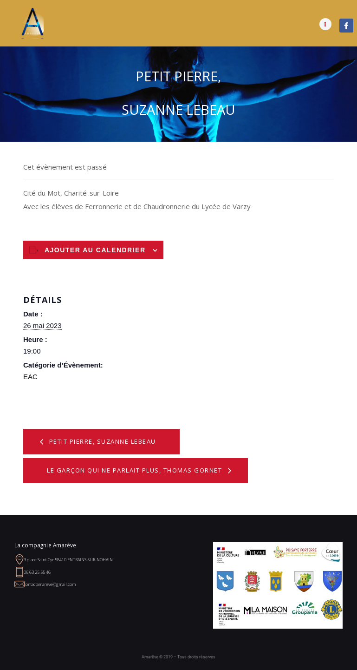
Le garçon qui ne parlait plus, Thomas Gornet (135, 470)
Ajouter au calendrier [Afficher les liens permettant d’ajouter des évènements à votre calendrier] (95, 250)
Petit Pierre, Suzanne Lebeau (101, 441)
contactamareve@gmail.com (50, 584)
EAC (30, 377)
